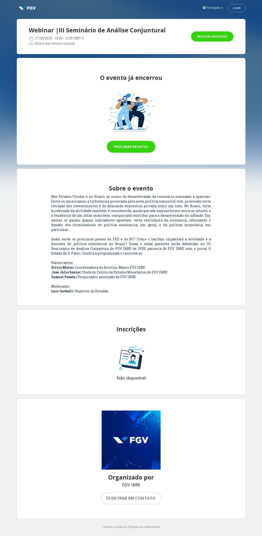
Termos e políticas (114, 527)
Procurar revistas (131, 146)
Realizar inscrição (212, 37)
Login (237, 8)
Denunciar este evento (145, 527)
